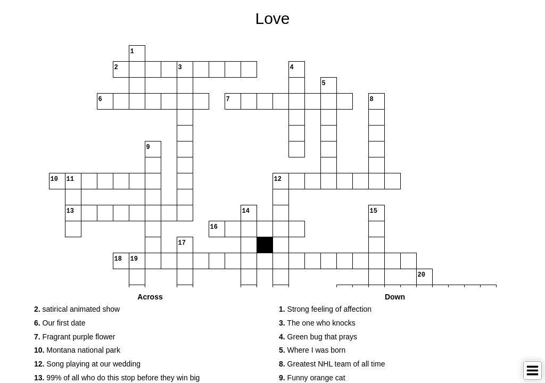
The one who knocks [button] (317, 323)
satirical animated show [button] (77, 309)
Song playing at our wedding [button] (87, 364)
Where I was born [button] (312, 350)
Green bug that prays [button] (318, 336)
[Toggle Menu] (532, 370)
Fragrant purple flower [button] (74, 336)
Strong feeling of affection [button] (325, 309)
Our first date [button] (60, 323)
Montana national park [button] (77, 350)
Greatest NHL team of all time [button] (332, 364)
